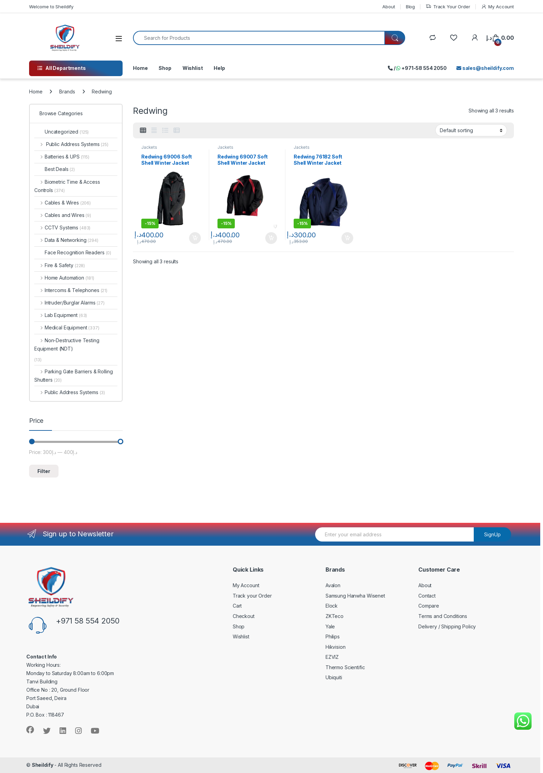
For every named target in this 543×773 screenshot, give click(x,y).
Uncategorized (61, 132)
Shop (165, 68)
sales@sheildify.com (485, 68)
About (388, 6)
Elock (332, 606)
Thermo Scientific (345, 667)
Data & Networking (66, 240)
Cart (237, 606)
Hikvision (336, 647)
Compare (428, 606)
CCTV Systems (62, 227)
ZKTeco (335, 616)
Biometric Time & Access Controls (67, 186)
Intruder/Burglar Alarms (69, 303)
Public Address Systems (71, 144)
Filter (43, 471)
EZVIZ (332, 657)
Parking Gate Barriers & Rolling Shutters (73, 376)
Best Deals (54, 169)
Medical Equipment (66, 327)
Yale (330, 626)
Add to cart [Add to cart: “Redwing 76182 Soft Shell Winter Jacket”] (347, 238)
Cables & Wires (62, 203)
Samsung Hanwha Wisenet (355, 596)
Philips (333, 636)
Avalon (333, 585)
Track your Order (252, 596)
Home (140, 68)
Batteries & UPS (61, 157)
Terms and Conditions (442, 616)
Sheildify (42, 765)
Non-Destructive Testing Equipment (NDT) (66, 344)
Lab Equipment (60, 315)
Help (219, 68)
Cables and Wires (62, 215)
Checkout (244, 616)
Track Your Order (448, 7)
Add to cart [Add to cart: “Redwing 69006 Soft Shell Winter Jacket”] (195, 238)
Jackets (149, 147)
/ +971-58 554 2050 (417, 68)
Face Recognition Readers (72, 252)
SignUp (492, 534)
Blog (410, 6)
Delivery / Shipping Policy (447, 626)
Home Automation (64, 278)
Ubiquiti (334, 677)
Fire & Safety (59, 265)
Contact (427, 596)
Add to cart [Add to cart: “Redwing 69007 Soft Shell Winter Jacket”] (271, 238)
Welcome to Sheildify (51, 6)
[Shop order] (471, 130)
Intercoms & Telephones (70, 290)
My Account (497, 7)
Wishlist (193, 68)
